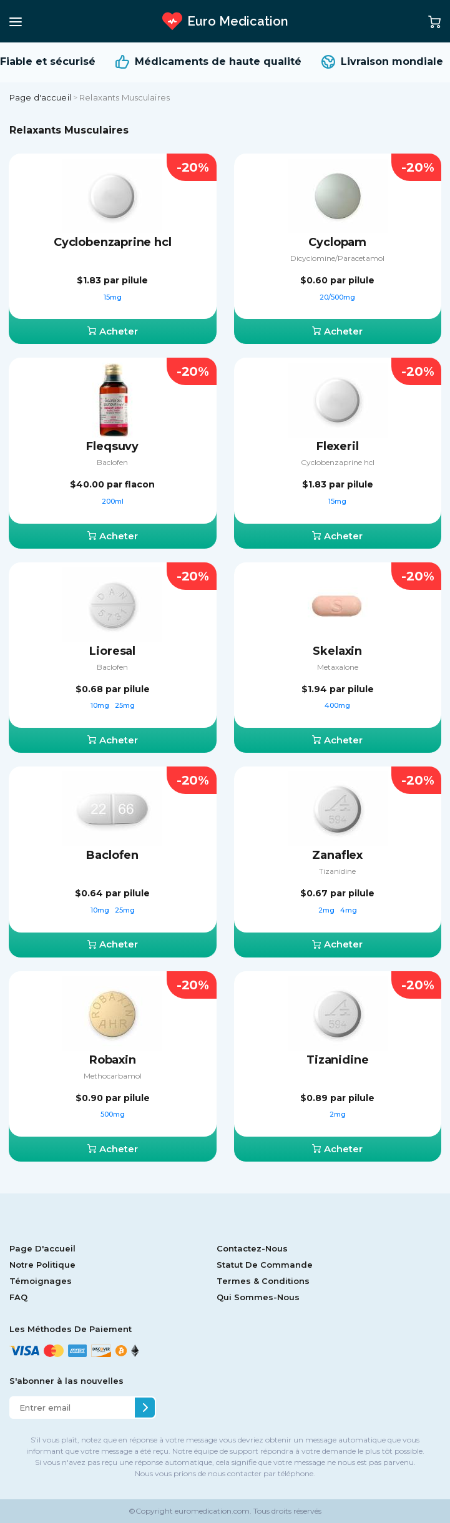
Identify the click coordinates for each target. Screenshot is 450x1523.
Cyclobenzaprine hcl (113, 242)
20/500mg (337, 297)
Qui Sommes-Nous (258, 1297)
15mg (113, 297)
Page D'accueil (42, 1248)
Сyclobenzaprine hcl (337, 462)
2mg (327, 910)
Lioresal (112, 651)
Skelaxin (337, 651)
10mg (100, 705)
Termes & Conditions (263, 1281)
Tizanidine (337, 871)
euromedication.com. (212, 1511)
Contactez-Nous (252, 1248)
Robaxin (112, 1060)
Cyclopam (337, 242)
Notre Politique (42, 1265)
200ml (113, 501)
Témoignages (40, 1281)
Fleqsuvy (112, 446)
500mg (112, 1114)
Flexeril (337, 446)
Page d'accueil (40, 97)
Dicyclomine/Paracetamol (337, 258)
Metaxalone (337, 667)
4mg (348, 910)
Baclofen (112, 462)
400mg (337, 705)
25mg (125, 705)
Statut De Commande (265, 1265)
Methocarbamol (113, 1075)
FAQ (18, 1297)
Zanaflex (337, 855)
